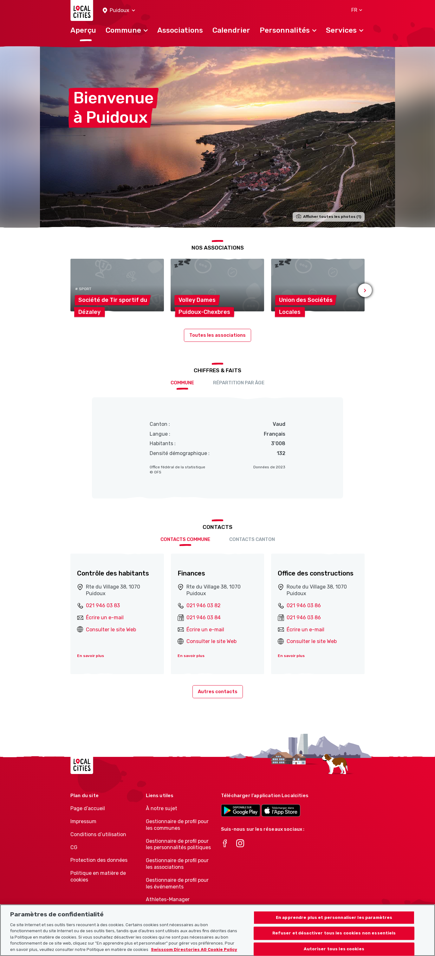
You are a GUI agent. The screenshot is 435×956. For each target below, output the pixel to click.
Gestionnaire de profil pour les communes (177, 824)
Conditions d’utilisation (98, 834)
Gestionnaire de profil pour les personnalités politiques (178, 844)
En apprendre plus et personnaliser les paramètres (334, 924)
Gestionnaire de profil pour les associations (177, 863)
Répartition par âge (238, 383)
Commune (182, 383)
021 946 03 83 (103, 605)
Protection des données (98, 860)
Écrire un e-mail (105, 618)
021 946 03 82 (203, 605)
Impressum (83, 821)
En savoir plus (90, 656)
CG (73, 847)
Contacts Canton (252, 539)
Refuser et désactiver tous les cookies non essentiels (334, 940)
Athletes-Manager (168, 899)
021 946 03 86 (304, 605)
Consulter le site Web (111, 630)
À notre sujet (161, 808)
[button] (119, 10)
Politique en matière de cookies (98, 876)
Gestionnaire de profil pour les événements (177, 883)
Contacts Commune (185, 539)
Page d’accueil (87, 808)
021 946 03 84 (203, 618)
